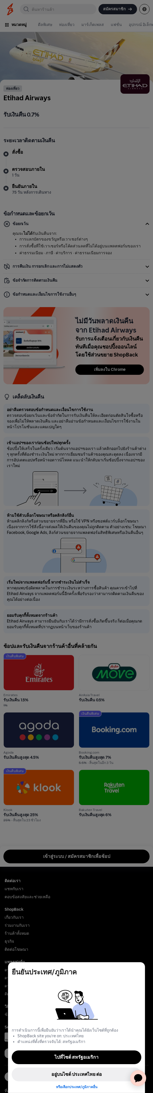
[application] (138, 1078)
